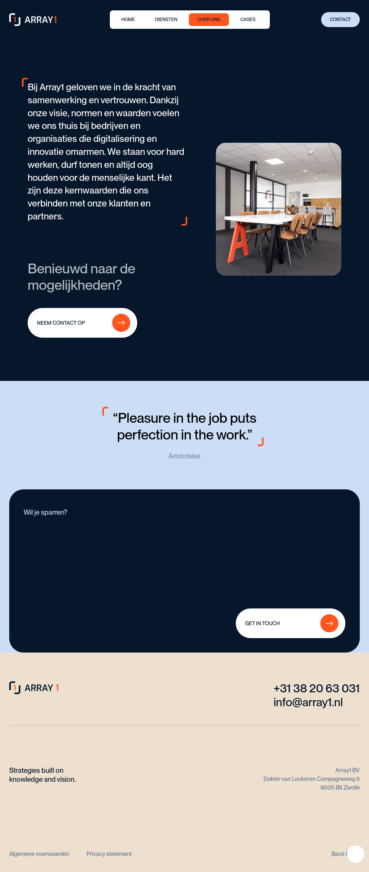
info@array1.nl (308, 702)
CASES (247, 19)
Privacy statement (109, 853)
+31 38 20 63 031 (317, 688)
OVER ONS (208, 19)
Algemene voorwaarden (39, 853)
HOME (128, 19)
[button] (166, 19)
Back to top (346, 853)
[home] (33, 19)
